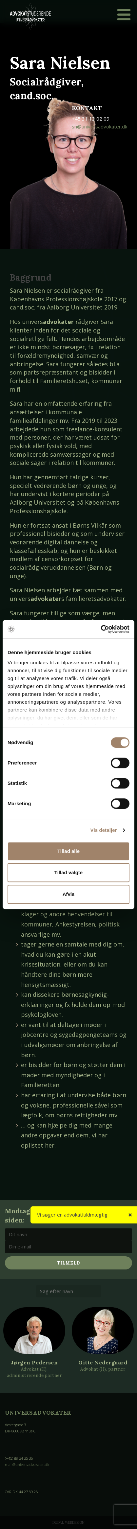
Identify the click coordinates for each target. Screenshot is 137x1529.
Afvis (69, 894)
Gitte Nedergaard (102, 1362)
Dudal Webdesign (68, 1522)
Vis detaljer (103, 830)
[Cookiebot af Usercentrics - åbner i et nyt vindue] (100, 629)
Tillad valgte (68, 872)
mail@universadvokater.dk (27, 1464)
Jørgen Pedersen (34, 1362)
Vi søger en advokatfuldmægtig (72, 1214)
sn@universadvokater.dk (99, 126)
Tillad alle (68, 851)
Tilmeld (68, 1263)
